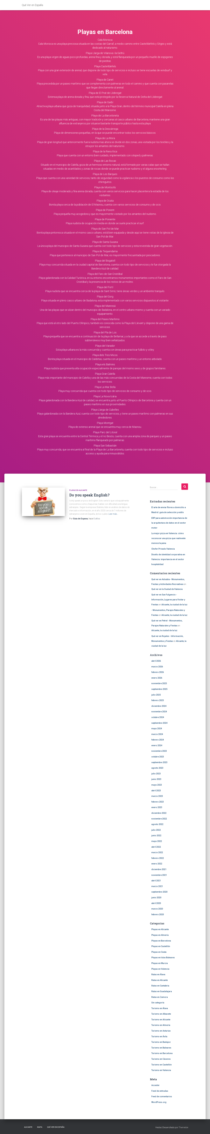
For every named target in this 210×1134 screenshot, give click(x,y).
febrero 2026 (157, 672)
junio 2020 (156, 897)
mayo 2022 (156, 841)
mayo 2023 (156, 785)
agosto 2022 (157, 824)
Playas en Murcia (159, 963)
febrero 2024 (157, 740)
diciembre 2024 (158, 706)
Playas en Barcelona (161, 941)
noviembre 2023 (159, 751)
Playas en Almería (160, 935)
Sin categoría (157, 1002)
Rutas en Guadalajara (161, 991)
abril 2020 (156, 903)
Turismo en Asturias (161, 1031)
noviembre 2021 (159, 875)
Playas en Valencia (160, 969)
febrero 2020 (157, 914)
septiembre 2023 (159, 762)
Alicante (28, 1127)
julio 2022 (156, 830)
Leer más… (113, 514)
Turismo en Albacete (161, 1014)
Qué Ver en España (55, 1127)
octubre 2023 (157, 757)
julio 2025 (156, 695)
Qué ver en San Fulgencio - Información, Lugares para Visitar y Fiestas (168, 599)
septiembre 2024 (159, 723)
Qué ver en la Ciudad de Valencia (167, 589)
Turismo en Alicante (160, 1019)
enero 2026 (156, 678)
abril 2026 (156, 661)
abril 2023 (156, 790)
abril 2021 (156, 880)
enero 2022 (156, 864)
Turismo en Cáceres (161, 1059)
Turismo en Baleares (161, 1048)
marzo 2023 (157, 796)
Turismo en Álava (159, 1008)
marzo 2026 (157, 666)
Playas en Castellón (160, 946)
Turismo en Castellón (161, 1064)
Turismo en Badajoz (161, 1042)
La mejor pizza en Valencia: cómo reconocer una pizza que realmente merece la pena (168, 538)
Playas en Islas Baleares (163, 957)
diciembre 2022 (158, 813)
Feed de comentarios (161, 1096)
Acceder (155, 1085)
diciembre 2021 (158, 869)
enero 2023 (156, 807)
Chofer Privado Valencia (163, 549)
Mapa (39, 1127)
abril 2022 (156, 847)
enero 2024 (156, 745)
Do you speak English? (89, 495)
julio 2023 (156, 773)
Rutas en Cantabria (160, 986)
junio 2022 (156, 835)
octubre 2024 (157, 717)
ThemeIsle (183, 1127)
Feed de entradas (159, 1091)
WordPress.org (158, 1102)
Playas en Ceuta (158, 952)
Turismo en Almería (160, 1025)
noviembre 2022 (159, 819)
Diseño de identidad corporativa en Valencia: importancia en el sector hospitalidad (168, 559)
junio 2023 (156, 779)
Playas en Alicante (78, 490)
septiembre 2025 (159, 689)
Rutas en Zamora (159, 997)
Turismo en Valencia (161, 1070)
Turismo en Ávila (159, 1036)
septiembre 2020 (159, 892)
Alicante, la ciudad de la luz (174, 604)
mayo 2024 (156, 728)
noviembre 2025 (159, 683)
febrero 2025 (157, 700)
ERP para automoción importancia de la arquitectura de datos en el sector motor (169, 523)
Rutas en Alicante (159, 980)
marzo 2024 (157, 734)
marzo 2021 (157, 886)
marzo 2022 (157, 852)
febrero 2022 (157, 858)
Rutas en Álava (158, 974)
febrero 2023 (157, 802)
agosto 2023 (157, 768)
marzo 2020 (157, 909)
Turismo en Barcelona (162, 1053)
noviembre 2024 (159, 711)
